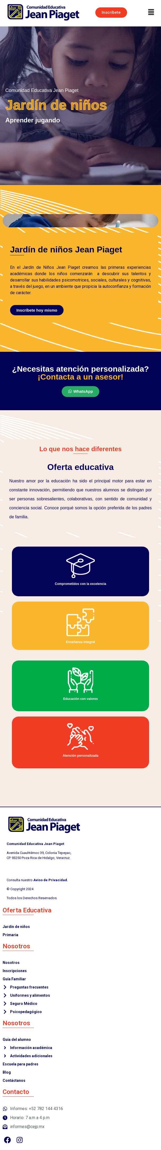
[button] (151, 12)
